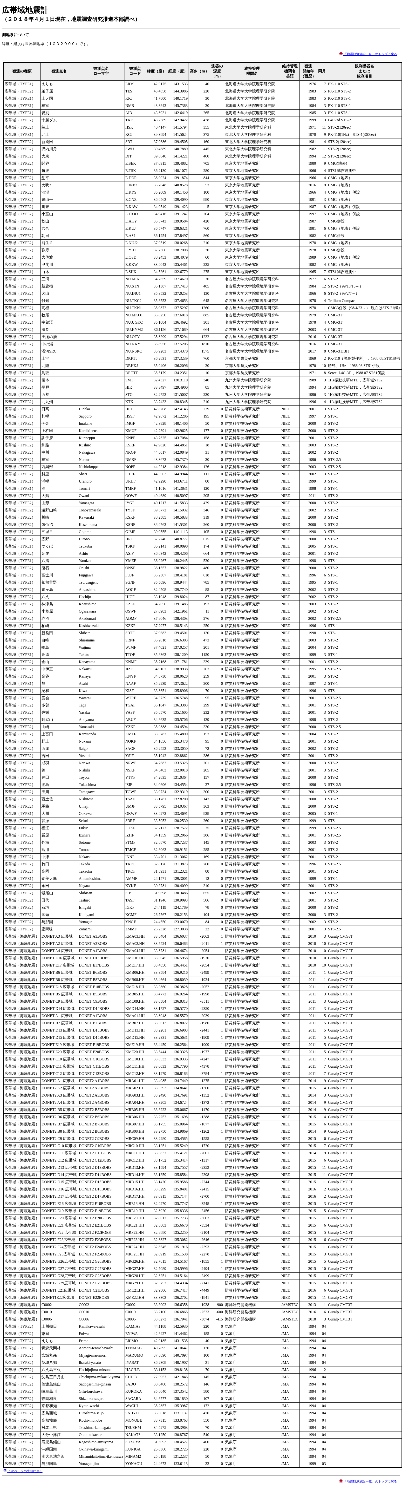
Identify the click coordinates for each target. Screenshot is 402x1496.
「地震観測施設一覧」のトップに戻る (368, 54)
